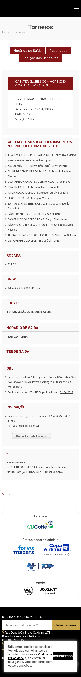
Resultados (58, 51)
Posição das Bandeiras (40, 58)
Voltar (7, 494)
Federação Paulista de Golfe (24, 9)
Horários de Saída (28, 51)
